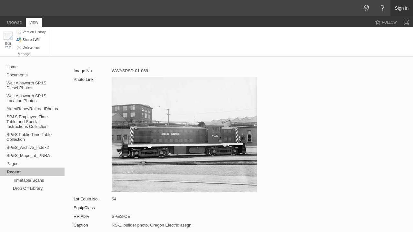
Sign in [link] (402, 8)
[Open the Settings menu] (366, 8)
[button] (8, 40)
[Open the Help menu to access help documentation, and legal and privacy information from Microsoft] (382, 8)
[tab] (14, 21)
